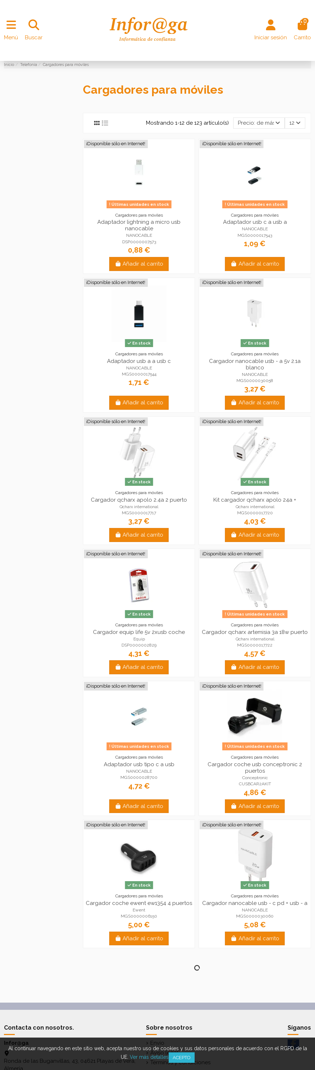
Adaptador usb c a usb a (255, 222)
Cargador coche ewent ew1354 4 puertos (139, 903)
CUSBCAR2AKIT (255, 783)
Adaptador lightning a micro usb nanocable (139, 225)
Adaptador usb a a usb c (139, 361)
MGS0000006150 (139, 916)
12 (295, 123)
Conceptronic (255, 777)
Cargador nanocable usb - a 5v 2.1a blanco (255, 364)
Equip (139, 638)
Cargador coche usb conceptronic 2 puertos (255, 767)
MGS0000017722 (254, 645)
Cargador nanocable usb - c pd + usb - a (254, 903)
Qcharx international (139, 506)
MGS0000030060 (255, 916)
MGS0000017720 (255, 512)
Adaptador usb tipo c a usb (139, 764)
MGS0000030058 (254, 380)
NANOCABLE (139, 235)
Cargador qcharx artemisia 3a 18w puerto (255, 632)
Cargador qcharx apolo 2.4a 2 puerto (139, 500)
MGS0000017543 (255, 235)
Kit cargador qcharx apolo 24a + (254, 500)
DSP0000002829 (138, 645)
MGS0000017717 (139, 512)
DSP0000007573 (139, 241)
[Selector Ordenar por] (259, 123)
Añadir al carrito (139, 264)
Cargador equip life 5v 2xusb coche (139, 632)
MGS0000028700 (139, 777)
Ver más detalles (149, 1057)
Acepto (182, 1057)
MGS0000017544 (139, 374)
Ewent (139, 910)
